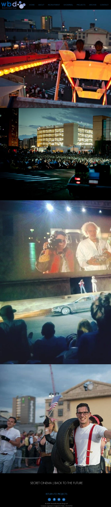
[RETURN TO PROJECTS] (56, 494)
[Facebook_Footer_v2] (54, 499)
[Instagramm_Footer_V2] (58, 499)
